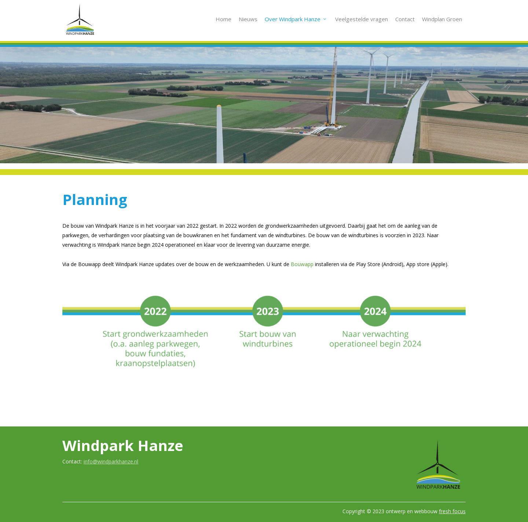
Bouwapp (302, 264)
